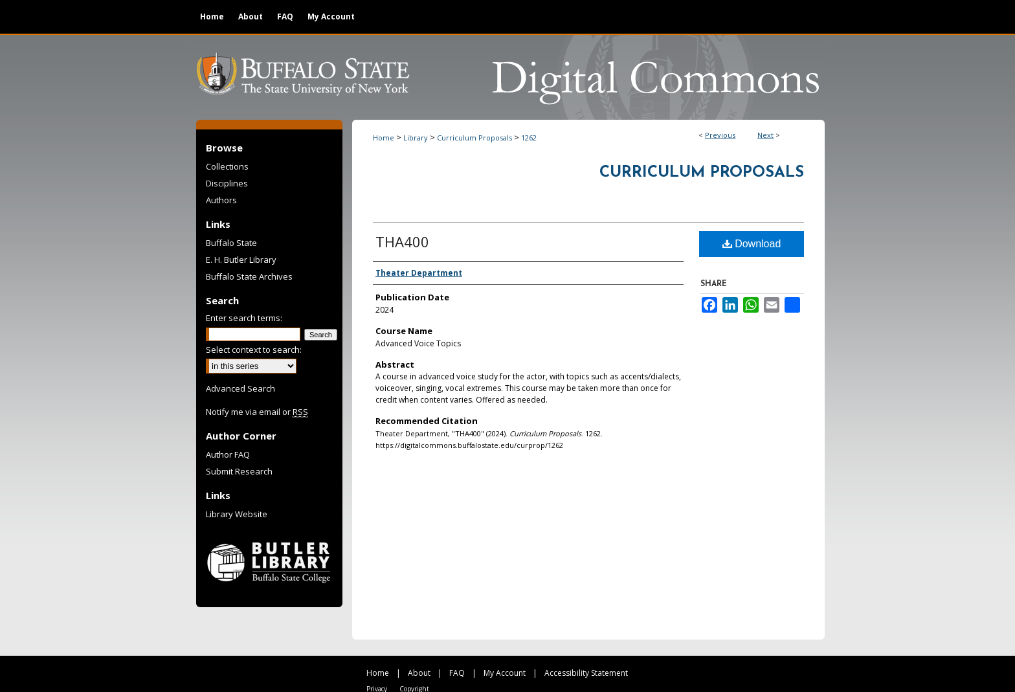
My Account (505, 672)
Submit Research (239, 471)
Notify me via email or (257, 412)
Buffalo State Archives (249, 276)
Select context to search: (254, 349)
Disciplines (227, 183)
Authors (221, 200)
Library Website (236, 514)
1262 (529, 137)
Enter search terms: (244, 318)
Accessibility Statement (586, 672)
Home (383, 137)
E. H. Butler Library (241, 259)
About (419, 672)
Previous (720, 135)
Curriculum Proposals (474, 137)
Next (765, 135)
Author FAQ (228, 454)
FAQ (457, 672)
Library (415, 137)
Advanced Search (240, 388)
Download (751, 243)
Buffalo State (231, 243)
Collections (227, 166)
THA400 (402, 241)
